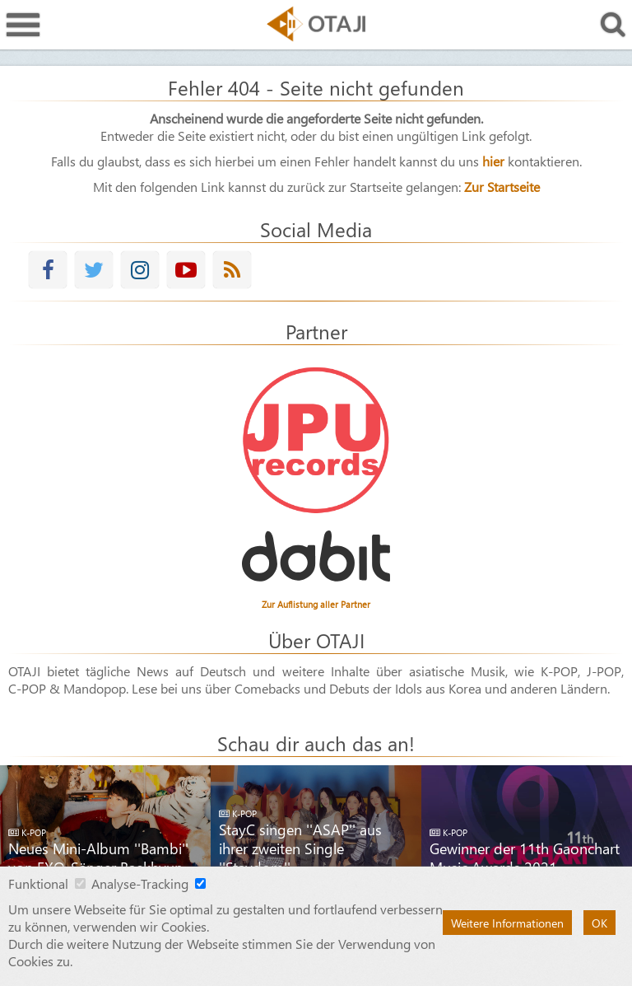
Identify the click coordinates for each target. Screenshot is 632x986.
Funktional (38, 883)
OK (599, 922)
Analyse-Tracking (139, 883)
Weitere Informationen (507, 922)
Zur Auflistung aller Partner (316, 604)
